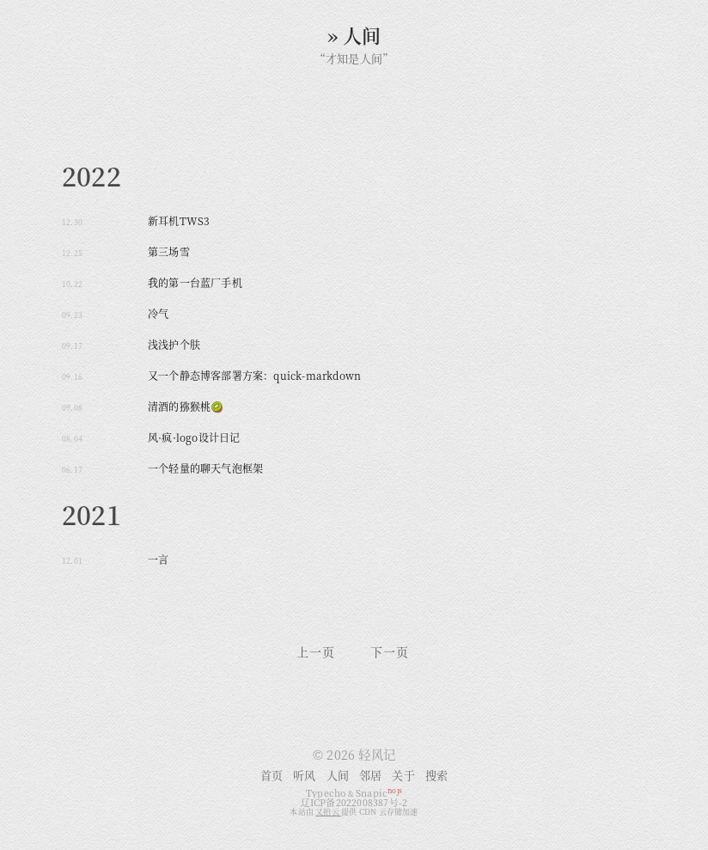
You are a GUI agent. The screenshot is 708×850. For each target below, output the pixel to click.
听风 (304, 774)
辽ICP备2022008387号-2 (354, 802)
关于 (403, 774)
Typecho (325, 792)
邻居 (370, 774)
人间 (338, 774)
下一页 (389, 654)
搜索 (436, 774)
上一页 (315, 654)
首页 (271, 774)
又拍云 (328, 811)
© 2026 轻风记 (354, 754)
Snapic (379, 792)
